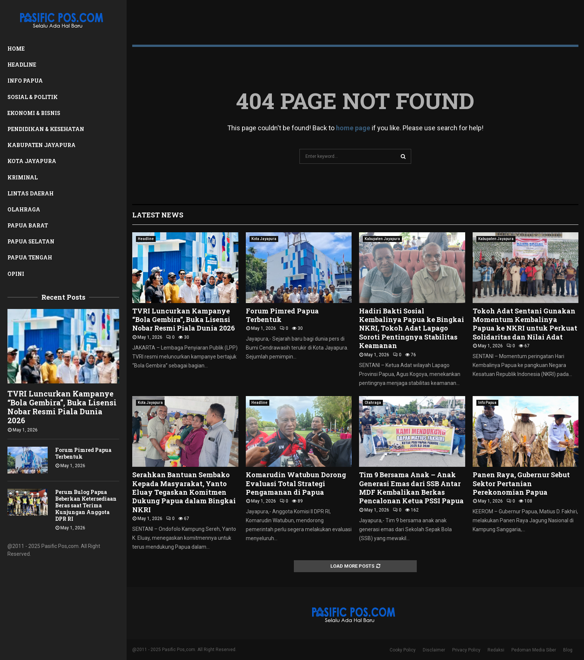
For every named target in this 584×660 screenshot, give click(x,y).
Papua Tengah (29, 257)
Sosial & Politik (32, 97)
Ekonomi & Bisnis (33, 113)
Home (16, 48)
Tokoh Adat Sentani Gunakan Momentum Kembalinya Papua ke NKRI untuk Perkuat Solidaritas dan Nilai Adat (525, 323)
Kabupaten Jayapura (41, 145)
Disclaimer (434, 650)
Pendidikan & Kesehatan (45, 129)
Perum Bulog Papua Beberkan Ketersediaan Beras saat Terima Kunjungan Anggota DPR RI (86, 505)
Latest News (157, 214)
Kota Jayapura (31, 161)
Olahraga (23, 209)
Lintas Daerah (30, 193)
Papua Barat (27, 225)
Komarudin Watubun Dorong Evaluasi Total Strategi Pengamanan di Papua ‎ (296, 483)
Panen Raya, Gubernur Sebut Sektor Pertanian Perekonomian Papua (521, 483)
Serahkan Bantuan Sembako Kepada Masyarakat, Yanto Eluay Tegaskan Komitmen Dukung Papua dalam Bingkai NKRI (184, 492)
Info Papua (25, 80)
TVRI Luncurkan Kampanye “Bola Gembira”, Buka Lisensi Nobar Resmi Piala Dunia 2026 (62, 407)
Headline (21, 64)
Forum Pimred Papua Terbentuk (83, 453)
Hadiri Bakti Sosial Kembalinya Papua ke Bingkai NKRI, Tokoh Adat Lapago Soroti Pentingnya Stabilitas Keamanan (411, 328)
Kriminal (22, 177)
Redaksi (496, 650)
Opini (15, 273)
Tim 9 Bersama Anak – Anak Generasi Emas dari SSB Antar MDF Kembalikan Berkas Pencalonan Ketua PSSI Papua (411, 487)
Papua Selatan (30, 241)
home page (353, 128)
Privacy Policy (466, 650)
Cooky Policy (403, 650)
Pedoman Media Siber (533, 650)
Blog (567, 650)
